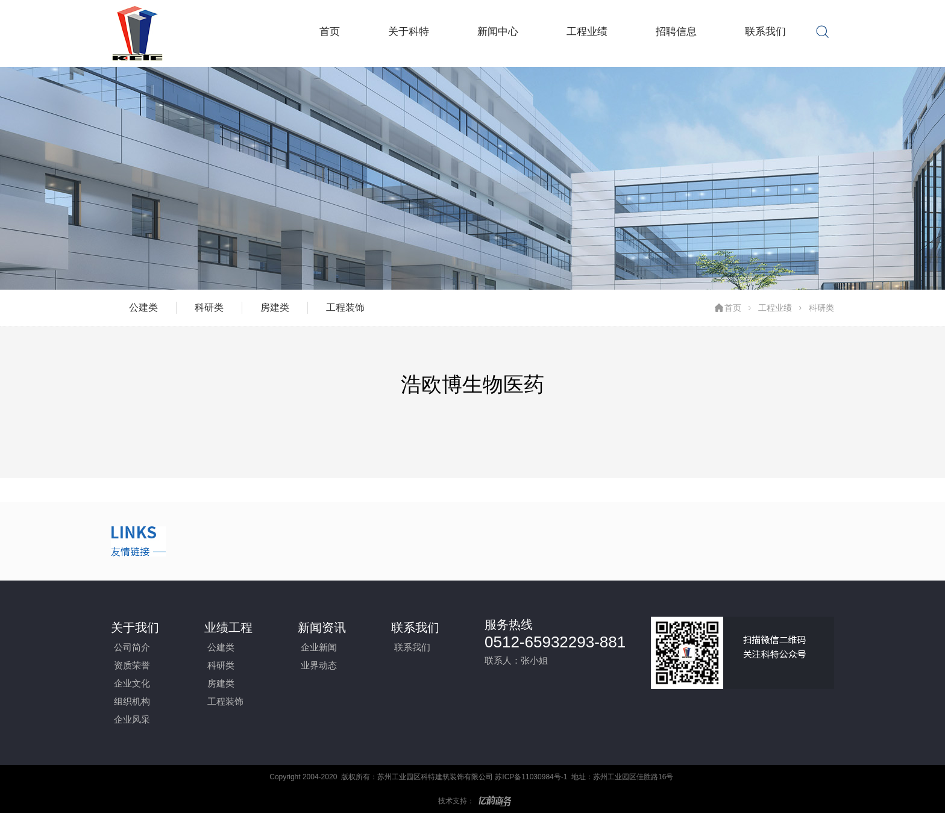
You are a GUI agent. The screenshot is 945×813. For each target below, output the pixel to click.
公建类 (143, 307)
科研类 (209, 307)
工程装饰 (345, 307)
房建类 (274, 307)
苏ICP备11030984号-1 (531, 777)
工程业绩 (587, 31)
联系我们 (765, 31)
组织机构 (132, 701)
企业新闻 (319, 647)
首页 (329, 31)
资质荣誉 (132, 665)
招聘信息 (676, 31)
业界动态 (319, 665)
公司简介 (132, 647)
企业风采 (132, 719)
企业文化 (132, 683)
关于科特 (408, 31)
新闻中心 (497, 31)
